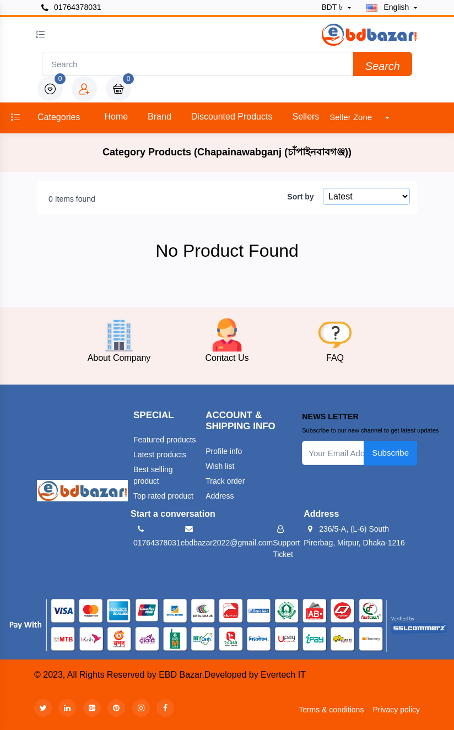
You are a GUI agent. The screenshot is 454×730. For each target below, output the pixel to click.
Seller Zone (351, 117)
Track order (225, 481)
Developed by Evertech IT (255, 674)
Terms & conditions (331, 709)
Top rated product (163, 495)
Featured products (164, 439)
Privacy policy (396, 709)
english (389, 7)
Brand (159, 116)
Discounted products (232, 116)
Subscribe (390, 452)
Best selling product (153, 475)
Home (116, 116)
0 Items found (71, 198)
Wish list (220, 466)
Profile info (224, 451)
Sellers (305, 116)
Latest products (159, 454)
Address (220, 495)
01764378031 (71, 7)
